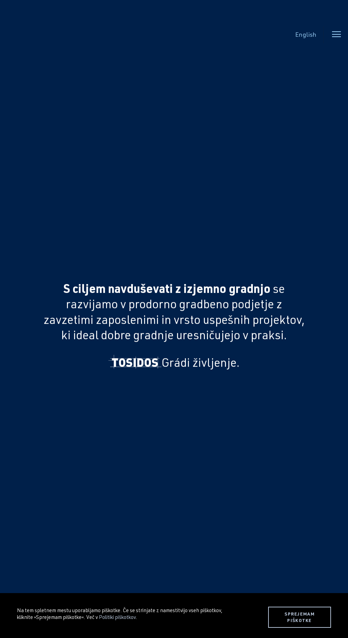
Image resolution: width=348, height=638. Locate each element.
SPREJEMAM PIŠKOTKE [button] (299, 617)
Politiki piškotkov (117, 617)
